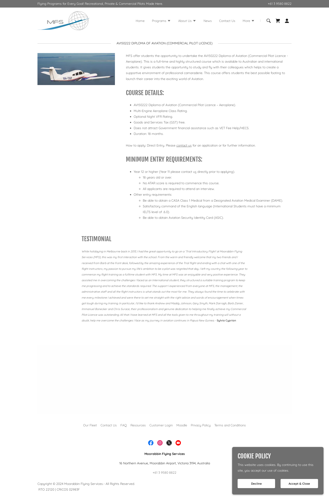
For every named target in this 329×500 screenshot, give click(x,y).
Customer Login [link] (161, 425)
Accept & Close (299, 483)
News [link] (208, 21)
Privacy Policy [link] (201, 425)
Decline (256, 483)
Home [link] (140, 21)
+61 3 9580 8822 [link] (280, 4)
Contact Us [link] (227, 21)
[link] (63, 20)
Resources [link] (138, 425)
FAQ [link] (123, 425)
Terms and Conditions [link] (230, 425)
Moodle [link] (181, 425)
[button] (161, 21)
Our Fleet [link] (90, 425)
